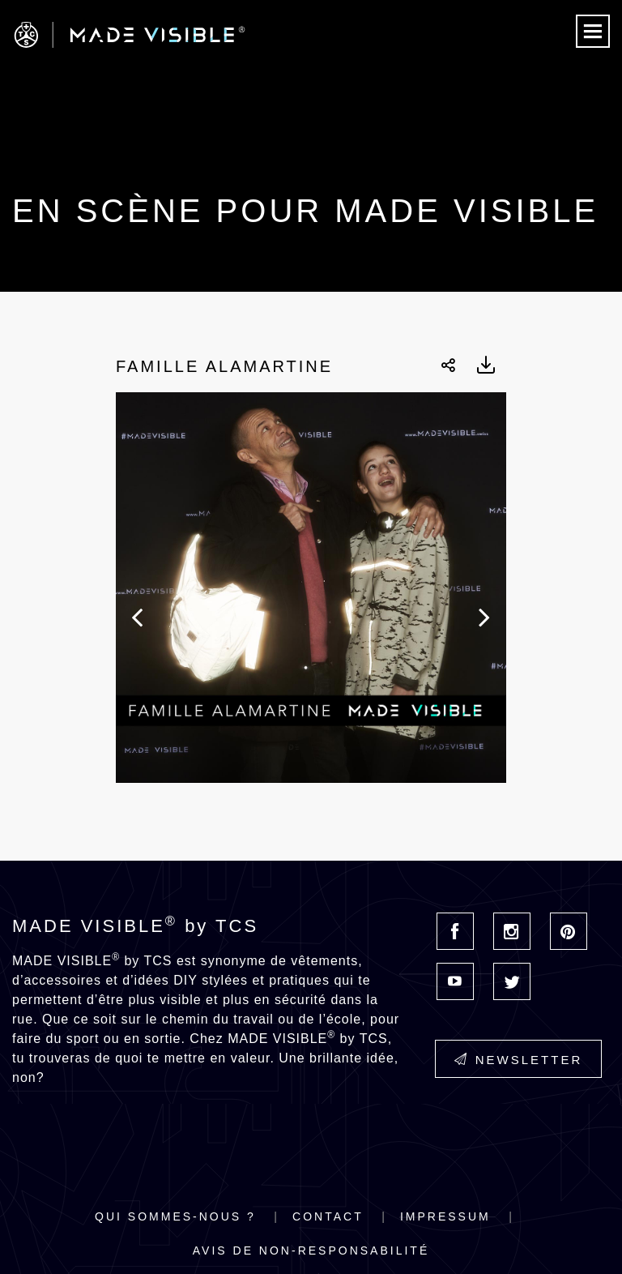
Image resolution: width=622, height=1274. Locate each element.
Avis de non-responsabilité (311, 1250)
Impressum (445, 1216)
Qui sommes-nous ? (175, 1216)
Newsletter (518, 1060)
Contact (328, 1216)
